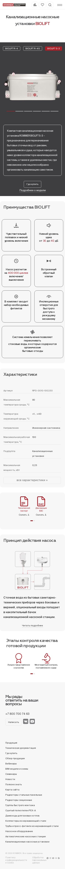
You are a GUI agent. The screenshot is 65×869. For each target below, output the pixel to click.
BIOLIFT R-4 (11, 48)
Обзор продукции (15, 758)
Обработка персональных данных (39, 860)
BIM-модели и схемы (16, 769)
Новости (10, 779)
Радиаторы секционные (18, 800)
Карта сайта (12, 789)
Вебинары (10, 763)
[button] (31, 520)
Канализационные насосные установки (27, 841)
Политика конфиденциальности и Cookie (16, 860)
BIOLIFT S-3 (53, 48)
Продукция (11, 742)
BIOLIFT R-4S (32, 48)
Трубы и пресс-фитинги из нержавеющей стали (32, 826)
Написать (13, 722)
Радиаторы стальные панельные (23, 795)
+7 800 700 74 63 (17, 713)
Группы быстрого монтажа (20, 805)
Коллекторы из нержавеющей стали (25, 821)
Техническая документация (20, 748)
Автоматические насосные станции (25, 836)
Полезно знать (13, 784)
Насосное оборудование (19, 831)
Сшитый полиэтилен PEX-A (20, 810)
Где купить (32, 184)
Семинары (11, 774)
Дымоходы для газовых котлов (22, 815)
